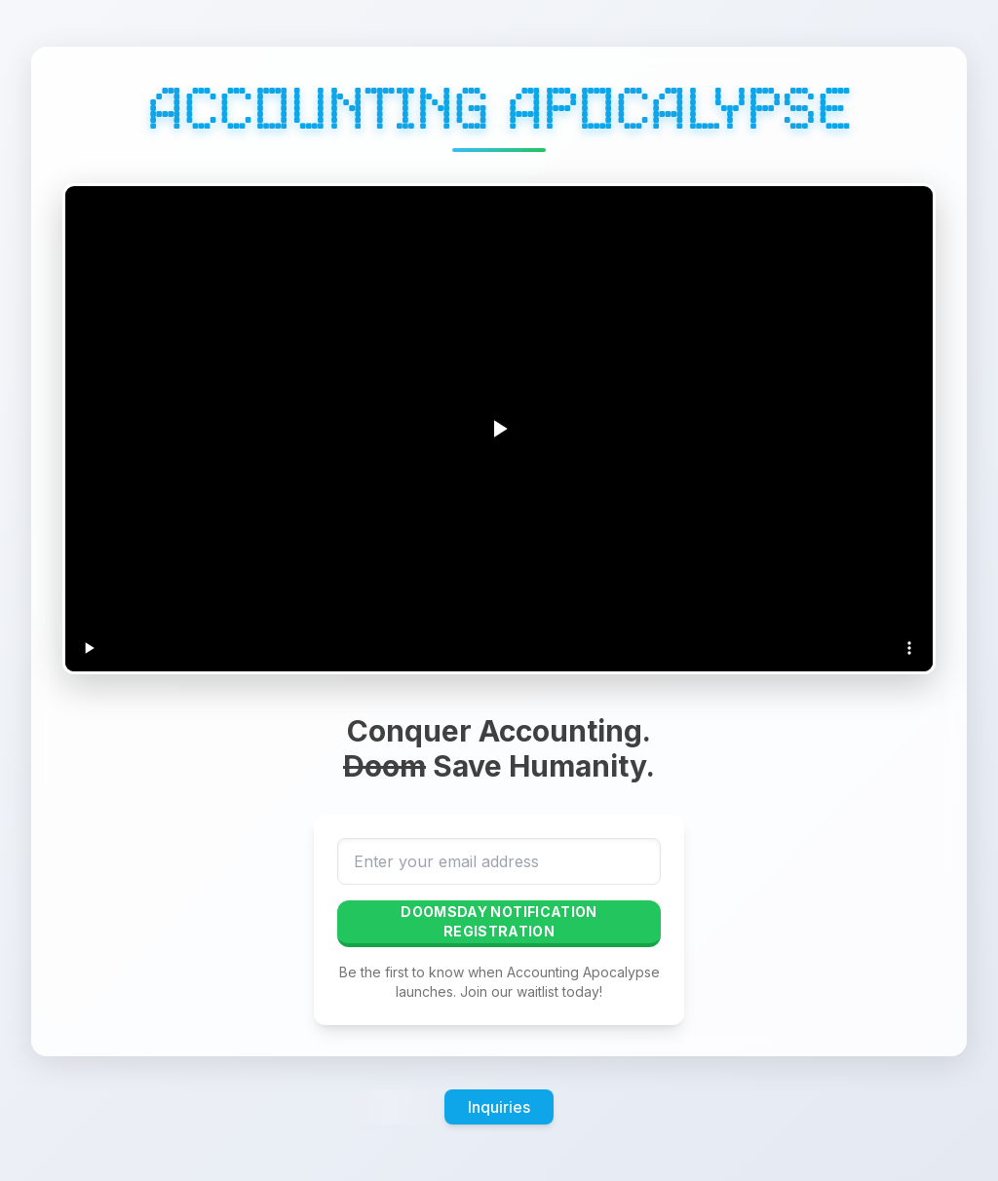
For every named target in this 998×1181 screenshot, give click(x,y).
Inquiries (499, 1107)
